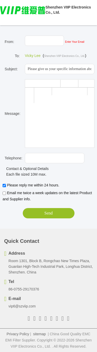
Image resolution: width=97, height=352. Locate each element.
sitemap (39, 334)
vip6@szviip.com (22, 306)
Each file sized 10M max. (25, 174)
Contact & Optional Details (26, 169)
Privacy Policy (18, 334)
